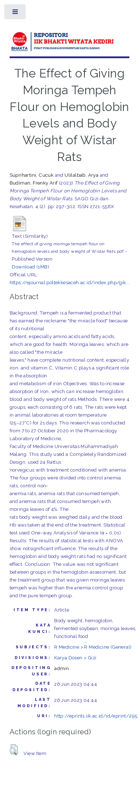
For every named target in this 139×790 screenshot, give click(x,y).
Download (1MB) (30, 267)
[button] (14, 749)
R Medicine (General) (108, 647)
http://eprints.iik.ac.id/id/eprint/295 (95, 716)
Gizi (92, 657)
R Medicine (66, 647)
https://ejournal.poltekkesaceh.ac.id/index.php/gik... (70, 282)
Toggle (15, 13)
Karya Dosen (68, 657)
